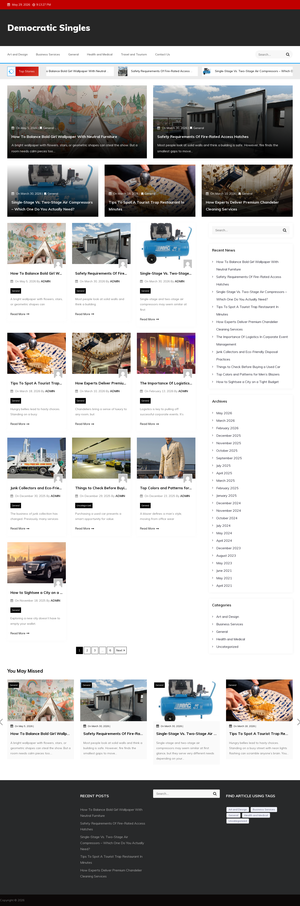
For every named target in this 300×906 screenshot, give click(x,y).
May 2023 (224, 563)
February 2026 (227, 428)
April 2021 (224, 585)
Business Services (48, 54)
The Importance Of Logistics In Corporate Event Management (166, 383)
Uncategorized (83, 505)
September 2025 (229, 458)
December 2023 (228, 548)
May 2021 (224, 578)
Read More (19, 314)
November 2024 (228, 510)
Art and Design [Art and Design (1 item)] (238, 809)
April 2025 (224, 473)
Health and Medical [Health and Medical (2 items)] (256, 815)
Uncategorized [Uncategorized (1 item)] (238, 820)
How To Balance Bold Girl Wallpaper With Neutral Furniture (82, 71)
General (73, 54)
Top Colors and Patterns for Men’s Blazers (166, 488)
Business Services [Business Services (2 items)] (264, 809)
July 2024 (223, 525)
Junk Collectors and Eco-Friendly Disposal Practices (36, 488)
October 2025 (227, 450)
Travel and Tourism (134, 54)
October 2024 (227, 518)
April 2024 (224, 540)
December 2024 (228, 503)
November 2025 (228, 443)
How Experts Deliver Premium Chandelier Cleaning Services (101, 383)
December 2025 (228, 435)
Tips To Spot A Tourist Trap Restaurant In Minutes (36, 383)
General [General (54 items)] (233, 815)
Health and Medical (99, 54)
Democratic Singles (48, 27)
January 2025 (226, 495)
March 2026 (225, 420)
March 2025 (225, 480)
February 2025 (227, 488)
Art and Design (17, 54)
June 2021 (224, 570)
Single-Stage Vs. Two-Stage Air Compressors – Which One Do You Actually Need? (166, 273)
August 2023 (226, 555)
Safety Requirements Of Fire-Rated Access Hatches (171, 71)
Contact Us (162, 54)
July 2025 (223, 465)
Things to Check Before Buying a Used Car (101, 488)
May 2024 (224, 533)
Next (119, 650)
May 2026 (224, 413)
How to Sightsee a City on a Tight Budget (36, 592)
